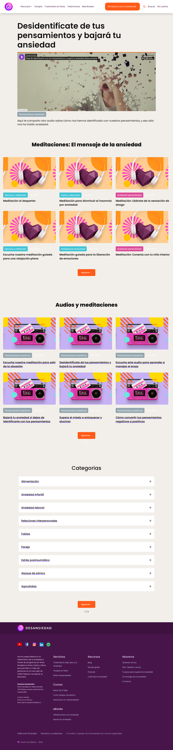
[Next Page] (86, 272)
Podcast (91, 672)
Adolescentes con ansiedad (66, 714)
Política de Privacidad (27, 733)
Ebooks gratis (94, 667)
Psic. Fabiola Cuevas (131, 667)
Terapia (38, 6)
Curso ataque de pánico (64, 695)
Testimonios (73, 6)
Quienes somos (129, 662)
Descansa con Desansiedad (66, 699)
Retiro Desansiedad (62, 675)
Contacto (126, 681)
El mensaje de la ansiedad (134, 676)
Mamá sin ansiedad (62, 719)
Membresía (88, 6)
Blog (90, 662)
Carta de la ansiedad (97, 676)
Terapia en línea (60, 670)
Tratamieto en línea (55, 6)
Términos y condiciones (51, 733)
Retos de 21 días (60, 690)
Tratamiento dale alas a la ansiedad (65, 664)
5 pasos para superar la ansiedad (137, 672)
